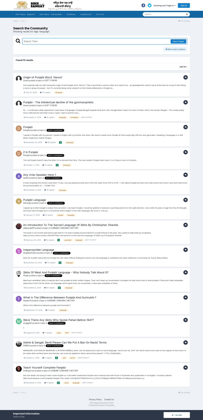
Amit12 (26, 178)
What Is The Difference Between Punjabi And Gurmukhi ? (59, 297)
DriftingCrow (28, 370)
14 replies (49, 117)
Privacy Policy (95, 399)
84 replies (49, 288)
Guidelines (71, 14)
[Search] (161, 14)
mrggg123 (27, 323)
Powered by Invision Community (101, 405)
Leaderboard (85, 14)
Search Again (178, 41)
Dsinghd (27, 130)
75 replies (50, 262)
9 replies (50, 310)
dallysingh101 (29, 228)
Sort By (183, 67)
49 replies (50, 142)
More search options (175, 49)
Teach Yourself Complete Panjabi (44, 367)
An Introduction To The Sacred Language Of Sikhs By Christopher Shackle (70, 225)
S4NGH (26, 345)
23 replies (45, 92)
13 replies (47, 165)
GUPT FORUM (50, 80)
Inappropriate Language (38, 249)
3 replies (47, 333)
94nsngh (27, 203)
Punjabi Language (34, 200)
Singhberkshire (30, 253)
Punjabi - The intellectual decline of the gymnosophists (58, 102)
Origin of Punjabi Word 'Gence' (43, 77)
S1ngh (25, 275)
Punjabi (28, 127)
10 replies (49, 190)
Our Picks (100, 14)
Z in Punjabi (30, 152)
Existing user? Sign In (164, 5)
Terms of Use (18, 416)
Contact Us (109, 399)
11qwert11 (27, 300)
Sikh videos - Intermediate (51, 14)
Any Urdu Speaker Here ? (39, 174)
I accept (177, 415)
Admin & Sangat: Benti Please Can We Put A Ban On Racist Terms (65, 342)
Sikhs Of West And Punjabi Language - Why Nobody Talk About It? (65, 272)
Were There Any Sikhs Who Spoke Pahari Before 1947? (58, 320)
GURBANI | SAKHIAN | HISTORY (64, 228)
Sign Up (184, 5)
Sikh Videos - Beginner (25, 14)
